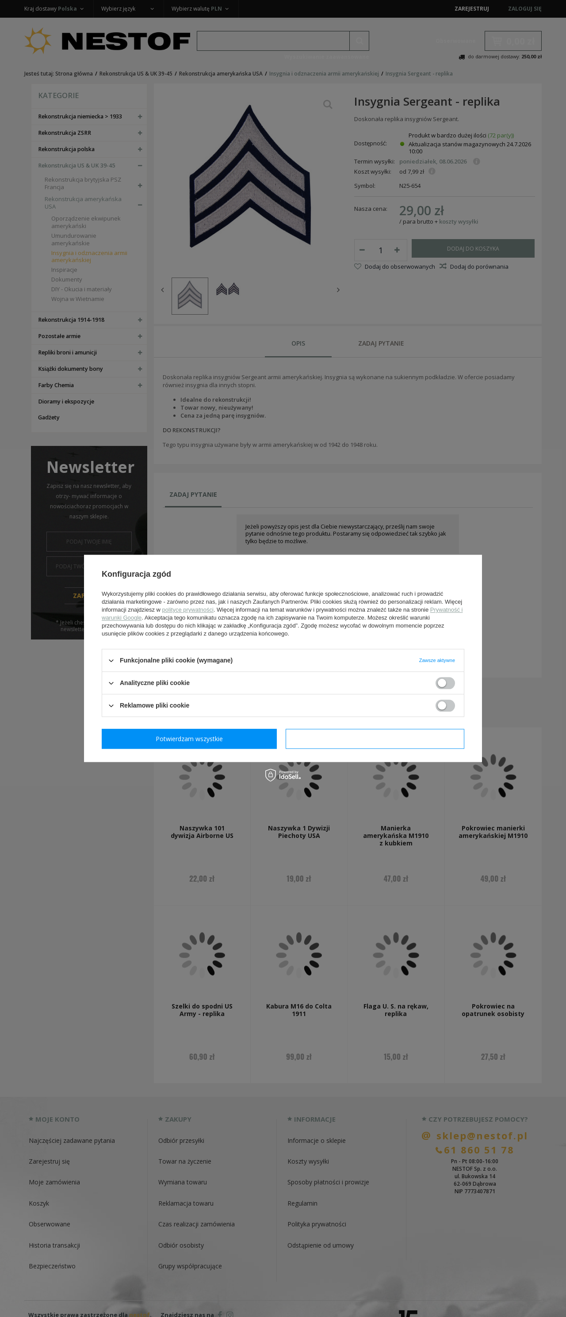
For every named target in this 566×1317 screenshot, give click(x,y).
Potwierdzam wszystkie (376, 739)
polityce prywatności (188, 609)
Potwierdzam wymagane (191, 739)
